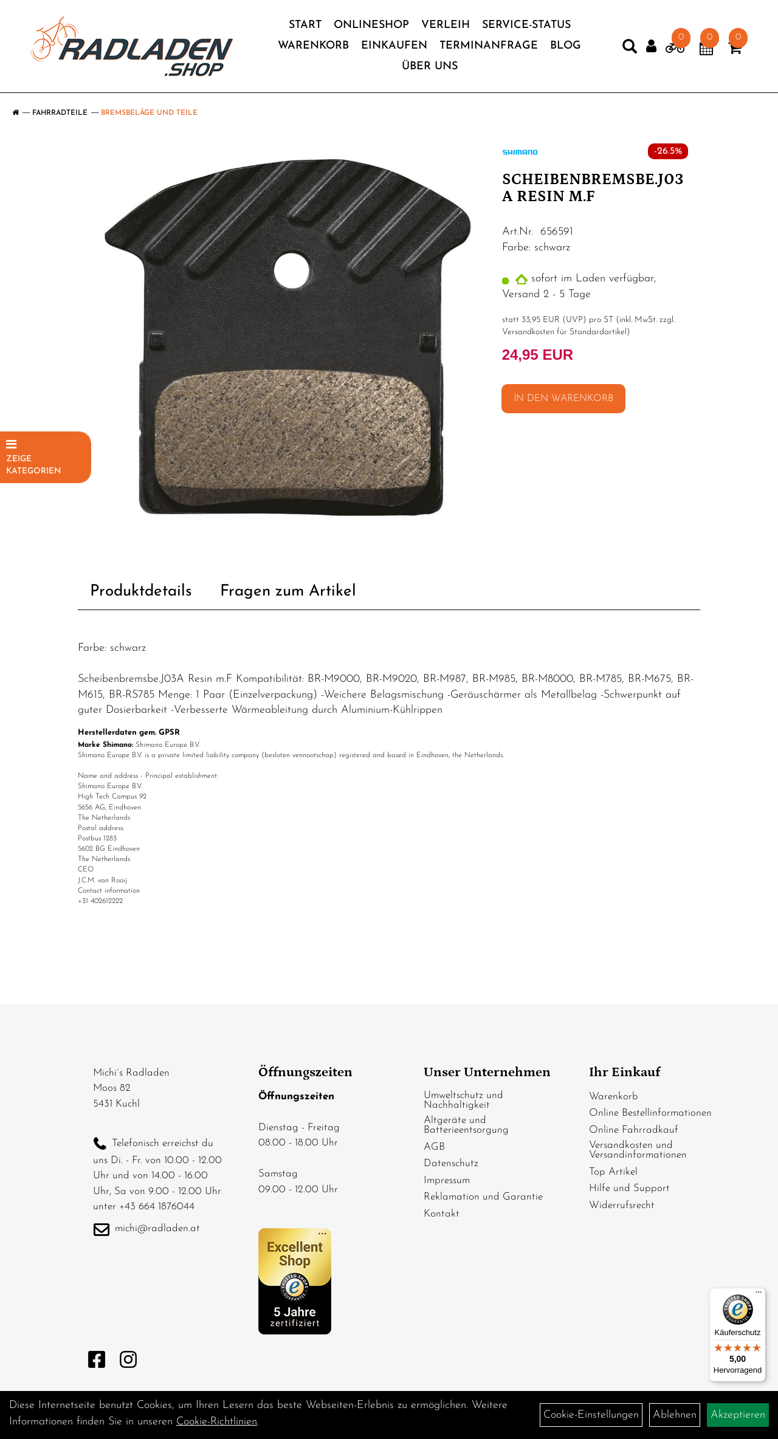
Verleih (445, 25)
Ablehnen (675, 1415)
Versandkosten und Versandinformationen (638, 1150)
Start (305, 25)
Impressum (447, 1180)
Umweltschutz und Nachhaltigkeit (463, 1100)
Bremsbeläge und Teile (149, 113)
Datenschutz (451, 1163)
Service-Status (526, 25)
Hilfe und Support (629, 1188)
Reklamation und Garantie (483, 1197)
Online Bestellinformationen (650, 1113)
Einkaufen (394, 46)
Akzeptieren (738, 1415)
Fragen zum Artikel (288, 591)
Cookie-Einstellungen (591, 1415)
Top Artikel (613, 1172)
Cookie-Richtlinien (216, 1421)
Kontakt (442, 1214)
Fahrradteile (60, 113)
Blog (565, 46)
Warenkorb (313, 46)
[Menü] (758, 1295)
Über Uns (430, 66)
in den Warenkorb (563, 399)
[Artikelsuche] (629, 49)
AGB (434, 1147)
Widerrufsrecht (622, 1205)
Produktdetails (141, 591)
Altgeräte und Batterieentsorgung (466, 1125)
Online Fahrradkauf (633, 1130)
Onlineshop (371, 25)
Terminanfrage (488, 46)
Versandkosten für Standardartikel (564, 332)
